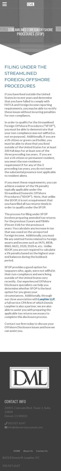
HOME (17, 451)
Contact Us (42, 451)
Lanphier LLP (46, 299)
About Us (28, 451)
